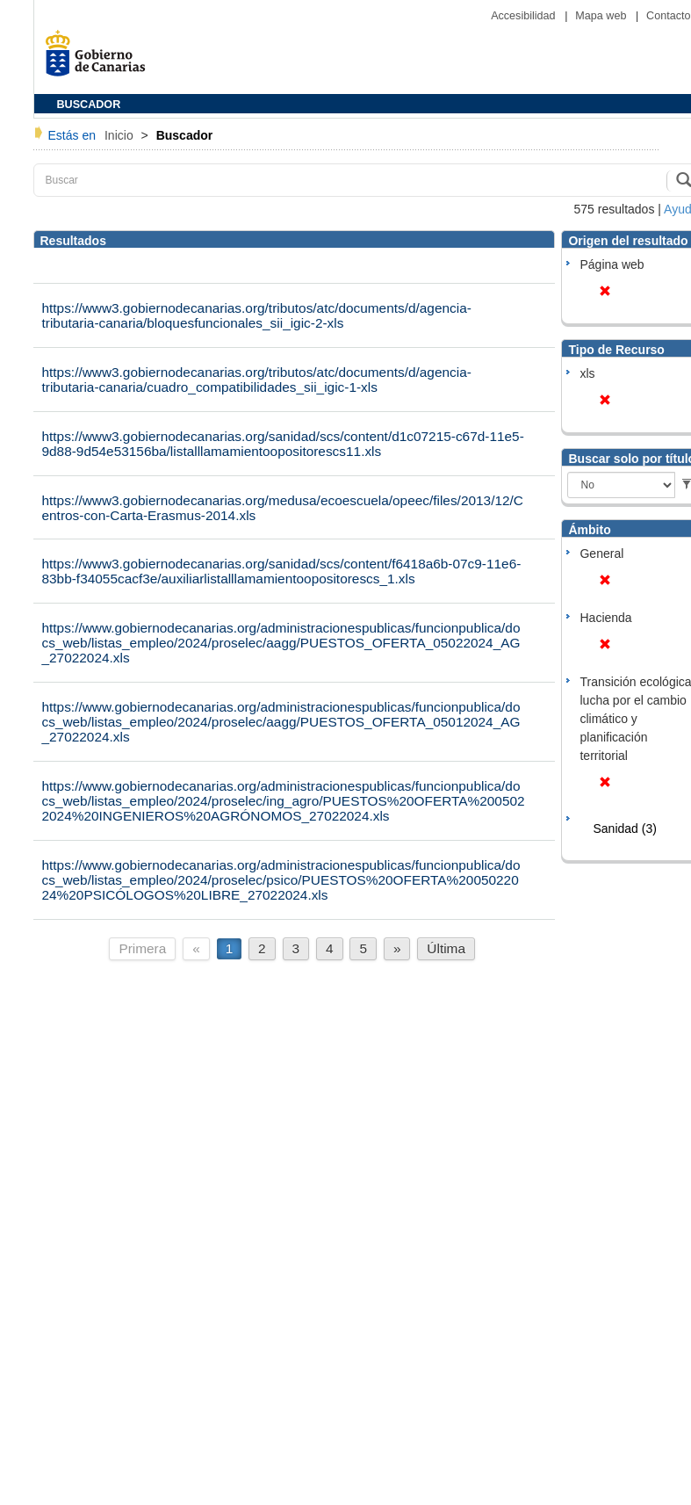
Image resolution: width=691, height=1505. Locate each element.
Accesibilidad (524, 16)
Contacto (668, 16)
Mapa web (602, 16)
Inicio (120, 135)
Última (446, 948)
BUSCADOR (89, 104)
